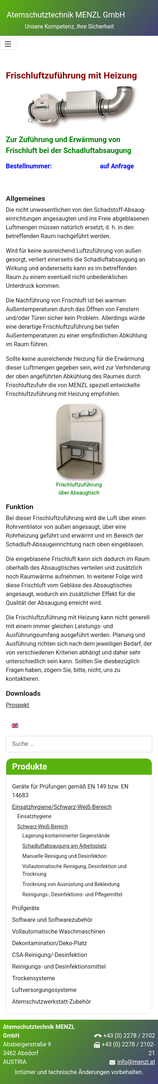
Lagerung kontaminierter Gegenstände (66, 836)
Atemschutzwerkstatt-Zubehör (51, 1001)
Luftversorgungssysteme (44, 989)
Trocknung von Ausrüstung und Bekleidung (71, 884)
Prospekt (17, 705)
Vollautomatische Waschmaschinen (58, 931)
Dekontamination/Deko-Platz (49, 943)
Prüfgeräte (26, 908)
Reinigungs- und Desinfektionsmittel (59, 966)
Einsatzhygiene (34, 816)
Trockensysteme (33, 978)
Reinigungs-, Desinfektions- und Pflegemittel (72, 894)
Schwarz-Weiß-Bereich (42, 826)
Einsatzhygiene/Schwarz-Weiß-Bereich (62, 807)
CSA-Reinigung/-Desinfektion (49, 954)
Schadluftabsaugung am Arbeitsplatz (64, 846)
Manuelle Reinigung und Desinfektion (64, 856)
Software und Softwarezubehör (52, 919)
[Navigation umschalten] (8, 44)
